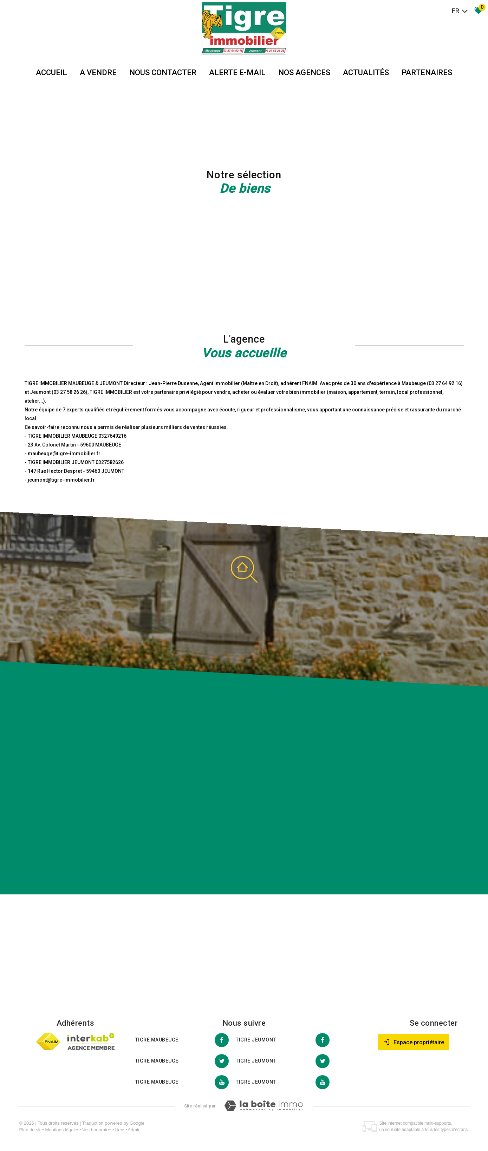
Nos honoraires (97, 1129)
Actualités (366, 72)
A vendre (98, 72)
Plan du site (31, 1129)
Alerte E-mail (237, 72)
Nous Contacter (162, 72)
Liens (120, 1129)
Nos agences (304, 72)
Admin (134, 1129)
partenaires (427, 72)
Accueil (51, 72)
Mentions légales (62, 1129)
